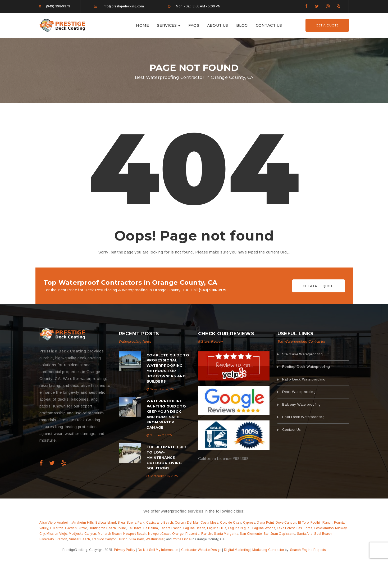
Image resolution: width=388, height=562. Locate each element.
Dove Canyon (286, 522)
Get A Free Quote (319, 286)
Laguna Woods (263, 528)
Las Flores (304, 528)
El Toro (303, 522)
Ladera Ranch (170, 528)
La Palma (150, 528)
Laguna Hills (216, 528)
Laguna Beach (194, 528)
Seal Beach (323, 534)
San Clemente (251, 534)
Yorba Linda (182, 539)
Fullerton (56, 528)
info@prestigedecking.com (123, 6)
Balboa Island (105, 522)
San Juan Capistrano (279, 534)
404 (194, 168)
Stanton (61, 539)
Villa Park (136, 539)
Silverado (46, 539)
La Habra (134, 528)
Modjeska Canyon (82, 534)
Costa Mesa (209, 522)
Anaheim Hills (83, 522)
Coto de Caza (230, 522)
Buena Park (135, 522)
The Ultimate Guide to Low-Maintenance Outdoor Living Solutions (168, 457)
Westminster (155, 539)
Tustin (123, 539)
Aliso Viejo (47, 522)
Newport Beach (134, 534)
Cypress (249, 522)
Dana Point (265, 522)
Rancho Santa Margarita (219, 534)
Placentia (192, 534)
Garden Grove (76, 528)
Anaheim (64, 522)
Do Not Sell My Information (158, 550)
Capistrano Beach (159, 522)
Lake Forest (286, 528)
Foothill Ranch (321, 522)
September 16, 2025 (164, 476)
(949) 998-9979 (58, 6)
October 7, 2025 (161, 435)
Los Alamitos (324, 528)
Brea (121, 522)
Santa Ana (305, 534)
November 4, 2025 (163, 389)
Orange (178, 534)
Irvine (122, 528)
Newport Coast (159, 534)
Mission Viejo (57, 534)
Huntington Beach (102, 528)
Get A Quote (327, 25)
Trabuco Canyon (104, 539)
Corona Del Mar (187, 522)
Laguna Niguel (239, 528)
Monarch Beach (110, 534)
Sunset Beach (79, 539)
